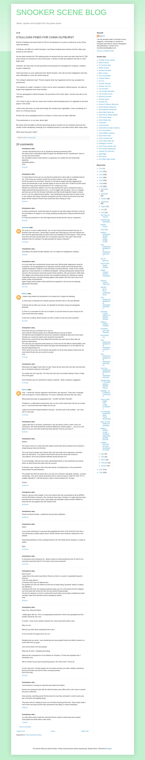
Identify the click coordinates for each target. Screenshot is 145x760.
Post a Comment (25, 727)
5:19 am (25, 167)
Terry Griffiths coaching (107, 133)
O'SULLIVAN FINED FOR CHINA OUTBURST (105, 404)
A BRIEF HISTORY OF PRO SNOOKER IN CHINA (105, 446)
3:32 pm (25, 675)
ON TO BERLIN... (105, 260)
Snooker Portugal (105, 83)
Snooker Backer (104, 78)
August (103, 206)
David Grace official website (108, 115)
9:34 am (25, 220)
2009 (101, 183)
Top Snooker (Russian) (106, 91)
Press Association (105, 76)
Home (53, 731)
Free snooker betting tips (107, 149)
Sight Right (102, 154)
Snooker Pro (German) (106, 151)
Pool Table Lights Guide (107, 159)
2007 (101, 469)
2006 (101, 472)
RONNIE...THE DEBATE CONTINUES (106, 393)
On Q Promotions (105, 130)
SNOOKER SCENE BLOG (61, 12)
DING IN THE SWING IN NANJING (105, 424)
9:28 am (25, 432)
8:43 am (25, 201)
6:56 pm (25, 707)
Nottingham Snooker (106, 143)
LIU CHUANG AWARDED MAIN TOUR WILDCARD (106, 415)
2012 (101, 174)
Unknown (25, 227)
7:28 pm (25, 722)
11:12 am (25, 242)
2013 (101, 171)
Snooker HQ (103, 102)
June (103, 212)
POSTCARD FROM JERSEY (105, 265)
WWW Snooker (104, 68)
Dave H (24, 294)
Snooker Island (104, 99)
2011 (101, 177)
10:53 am (25, 504)
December (104, 189)
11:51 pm (25, 415)
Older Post (85, 731)
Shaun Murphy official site (107, 107)
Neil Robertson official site (108, 109)
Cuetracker (102, 123)
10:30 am (25, 485)
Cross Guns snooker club (107, 146)
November (104, 194)
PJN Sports (103, 156)
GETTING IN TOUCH (105, 216)
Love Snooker (103, 89)
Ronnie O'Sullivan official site (109, 104)
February (104, 463)
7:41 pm (25, 357)
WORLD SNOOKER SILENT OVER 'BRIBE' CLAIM (105, 237)
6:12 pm (25, 321)
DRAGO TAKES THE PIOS (105, 282)
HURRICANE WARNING (105, 221)
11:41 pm (25, 383)
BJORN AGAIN (104, 226)
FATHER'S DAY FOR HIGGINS (105, 330)
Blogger (109, 749)
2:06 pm (25, 600)
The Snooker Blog (105, 117)
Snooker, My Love (105, 86)
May (102, 454)
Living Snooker (104, 125)
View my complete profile (105, 51)
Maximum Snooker (105, 96)
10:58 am (25, 517)
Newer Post (21, 731)
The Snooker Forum (105, 94)
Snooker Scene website (107, 60)
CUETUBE (104, 230)
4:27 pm (25, 287)
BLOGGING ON (105, 336)
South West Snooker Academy (109, 128)
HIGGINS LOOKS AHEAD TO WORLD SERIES (105, 315)
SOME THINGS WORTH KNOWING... (105, 274)
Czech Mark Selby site (106, 141)
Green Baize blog (105, 120)
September (105, 202)
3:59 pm (25, 255)
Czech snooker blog (105, 138)
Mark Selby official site (106, 112)
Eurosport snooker (105, 70)
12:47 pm (25, 564)
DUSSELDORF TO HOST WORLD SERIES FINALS (106, 384)
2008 (101, 186)
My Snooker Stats (105, 136)
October (104, 199)
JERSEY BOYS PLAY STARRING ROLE (105, 291)
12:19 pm (25, 549)
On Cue (101, 81)
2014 (101, 168)
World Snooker (104, 63)
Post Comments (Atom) (34, 735)
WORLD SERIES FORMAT (105, 324)
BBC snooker (103, 73)
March (103, 460)
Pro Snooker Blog (105, 65)
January (104, 466)
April (102, 457)
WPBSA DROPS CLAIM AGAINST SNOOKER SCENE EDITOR (105, 434)
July (102, 209)
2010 (101, 180)
